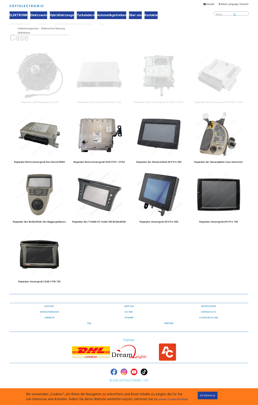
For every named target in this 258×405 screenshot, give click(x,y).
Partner (169, 334)
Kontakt (208, 5)
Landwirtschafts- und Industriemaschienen (84, 29)
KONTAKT (49, 317)
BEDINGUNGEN (208, 317)
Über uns (128, 15)
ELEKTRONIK (18, 15)
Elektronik (48, 29)
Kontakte (142, 15)
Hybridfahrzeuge (59, 15)
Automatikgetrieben (105, 15)
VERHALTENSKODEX (49, 322)
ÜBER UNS (129, 317)
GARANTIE (49, 328)
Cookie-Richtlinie (208, 328)
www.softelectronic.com (22, 29)
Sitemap (129, 328)
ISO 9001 (129, 322)
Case (118, 29)
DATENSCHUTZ (208, 322)
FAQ (89, 334)
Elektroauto (37, 15)
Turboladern (81, 15)
